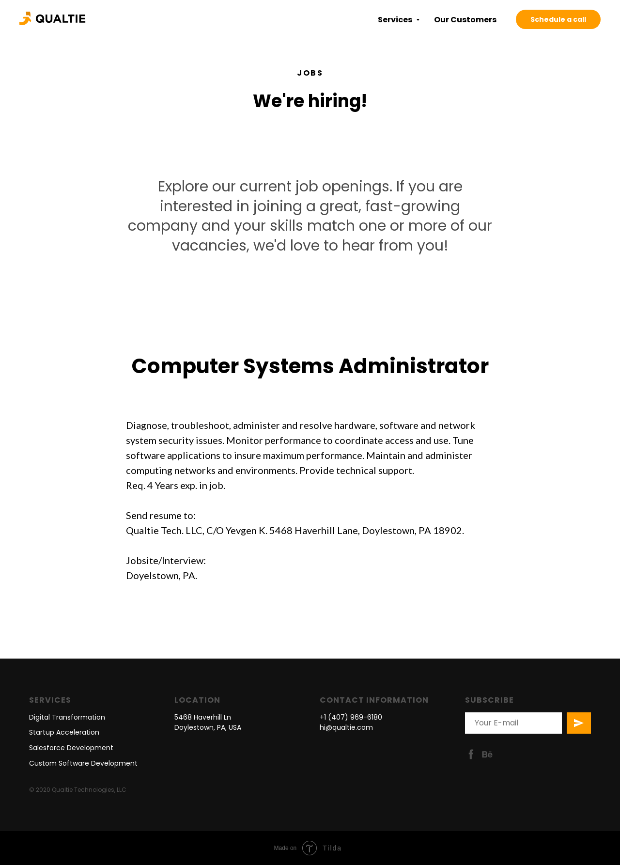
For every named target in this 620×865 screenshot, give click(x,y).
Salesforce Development (71, 748)
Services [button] (396, 19)
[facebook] (471, 754)
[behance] (487, 754)
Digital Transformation (67, 717)
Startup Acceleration (64, 732)
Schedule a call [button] (558, 19)
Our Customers (465, 19)
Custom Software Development (83, 763)
